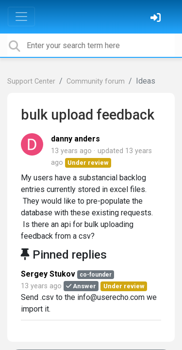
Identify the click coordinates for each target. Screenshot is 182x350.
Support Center (31, 81)
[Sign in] (157, 19)
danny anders (75, 138)
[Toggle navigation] (21, 16)
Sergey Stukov (48, 274)
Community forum (95, 81)
